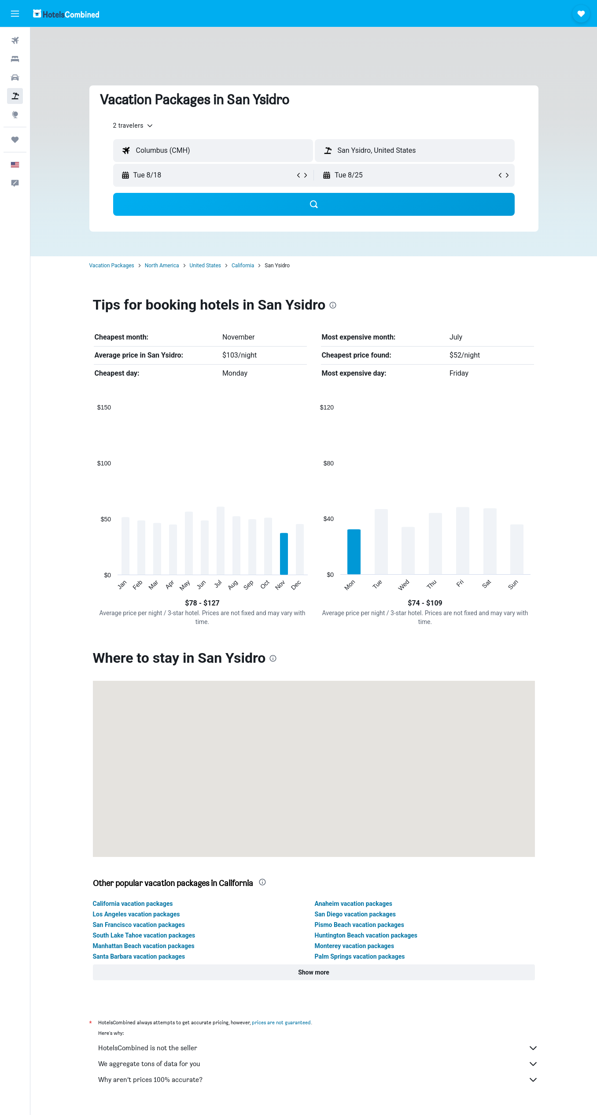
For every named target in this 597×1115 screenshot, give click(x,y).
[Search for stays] (15, 59)
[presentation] (333, 305)
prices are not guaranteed (281, 1022)
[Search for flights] (15, 40)
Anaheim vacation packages (354, 903)
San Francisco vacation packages (139, 924)
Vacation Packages (111, 265)
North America (162, 265)
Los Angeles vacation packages (136, 914)
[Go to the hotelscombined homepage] (66, 13)
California (243, 265)
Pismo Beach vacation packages (359, 924)
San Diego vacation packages (355, 914)
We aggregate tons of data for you (318, 1064)
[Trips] (15, 139)
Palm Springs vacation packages (360, 956)
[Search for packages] (15, 96)
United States (205, 265)
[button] (15, 13)
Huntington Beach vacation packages (366, 935)
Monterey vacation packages (354, 945)
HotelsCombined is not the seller (318, 1048)
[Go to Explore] (15, 114)
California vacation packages (133, 903)
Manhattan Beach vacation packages (144, 945)
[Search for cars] (15, 77)
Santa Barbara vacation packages (139, 956)
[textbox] (213, 150)
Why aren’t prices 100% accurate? (318, 1079)
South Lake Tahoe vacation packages (144, 935)
